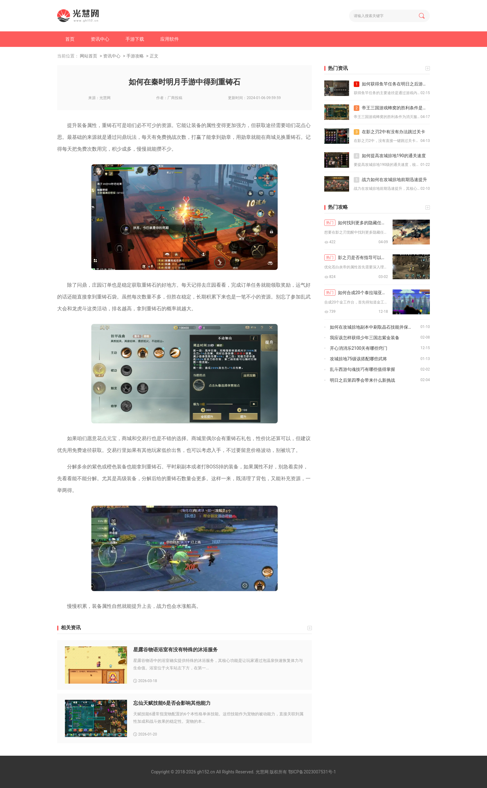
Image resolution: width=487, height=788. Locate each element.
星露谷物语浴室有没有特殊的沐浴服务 (175, 650)
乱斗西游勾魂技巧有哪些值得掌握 (362, 369)
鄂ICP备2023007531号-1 (312, 771)
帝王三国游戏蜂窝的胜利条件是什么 (392, 108)
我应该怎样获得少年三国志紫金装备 (364, 337)
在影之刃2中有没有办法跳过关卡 (389, 132)
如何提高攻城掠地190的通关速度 (390, 156)
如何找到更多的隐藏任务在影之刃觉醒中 (356, 223)
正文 (154, 55)
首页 (70, 39)
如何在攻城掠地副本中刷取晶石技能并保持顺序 (375, 327)
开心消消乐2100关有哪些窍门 (358, 348)
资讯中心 (100, 39)
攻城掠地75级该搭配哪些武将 (358, 358)
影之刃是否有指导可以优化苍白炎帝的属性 (356, 257)
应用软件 (169, 39)
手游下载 (134, 39)
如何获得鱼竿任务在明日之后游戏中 (392, 84)
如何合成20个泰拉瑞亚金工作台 (356, 292)
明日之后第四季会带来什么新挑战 (362, 380)
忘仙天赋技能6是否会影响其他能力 (172, 703)
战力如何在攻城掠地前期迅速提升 (390, 180)
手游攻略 (135, 55)
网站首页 (88, 55)
